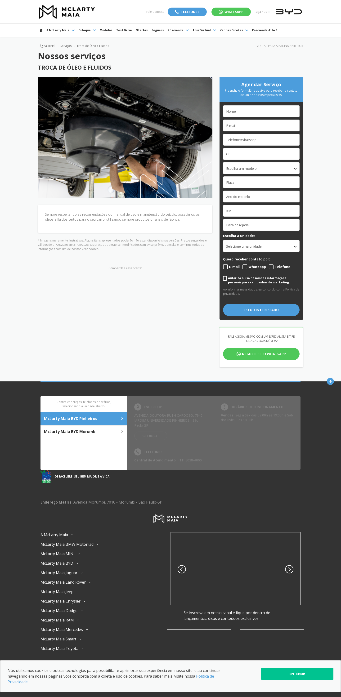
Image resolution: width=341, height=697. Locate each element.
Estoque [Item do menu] (87, 30)
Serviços (66, 46)
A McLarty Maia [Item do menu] (60, 30)
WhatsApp (233, 11)
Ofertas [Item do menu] (142, 30)
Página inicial (46, 46)
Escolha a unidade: (239, 235)
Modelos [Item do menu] (106, 30)
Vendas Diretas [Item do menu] (234, 30)
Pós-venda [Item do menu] (178, 30)
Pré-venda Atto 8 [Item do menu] (264, 30)
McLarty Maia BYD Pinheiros (84, 418)
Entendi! (297, 673)
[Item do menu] (41, 30)
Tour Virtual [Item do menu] (204, 30)
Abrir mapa (149, 436)
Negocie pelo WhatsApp (264, 354)
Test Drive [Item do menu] (124, 30)
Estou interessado (261, 310)
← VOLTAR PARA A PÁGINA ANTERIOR (278, 46)
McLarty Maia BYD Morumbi (84, 431)
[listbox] (261, 246)
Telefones (190, 11)
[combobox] (261, 168)
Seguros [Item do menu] (158, 30)
